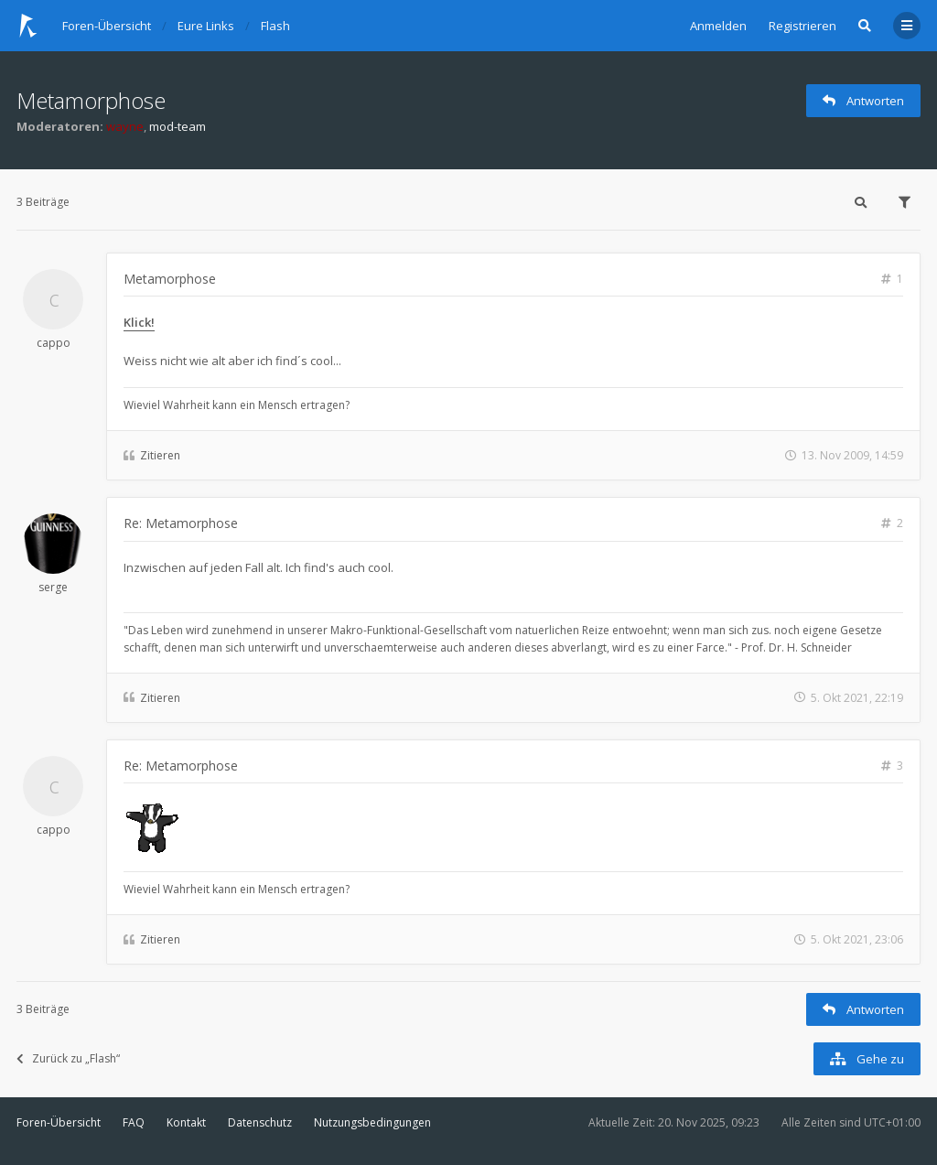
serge (53, 587)
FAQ (134, 1122)
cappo (53, 343)
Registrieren (802, 25)
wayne (125, 126)
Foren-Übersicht (58, 1122)
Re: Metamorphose (181, 523)
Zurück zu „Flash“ (68, 1058)
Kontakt (186, 1122)
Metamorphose (91, 100)
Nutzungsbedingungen (372, 1122)
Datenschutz (260, 1122)
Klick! (139, 322)
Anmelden (718, 25)
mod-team (177, 126)
